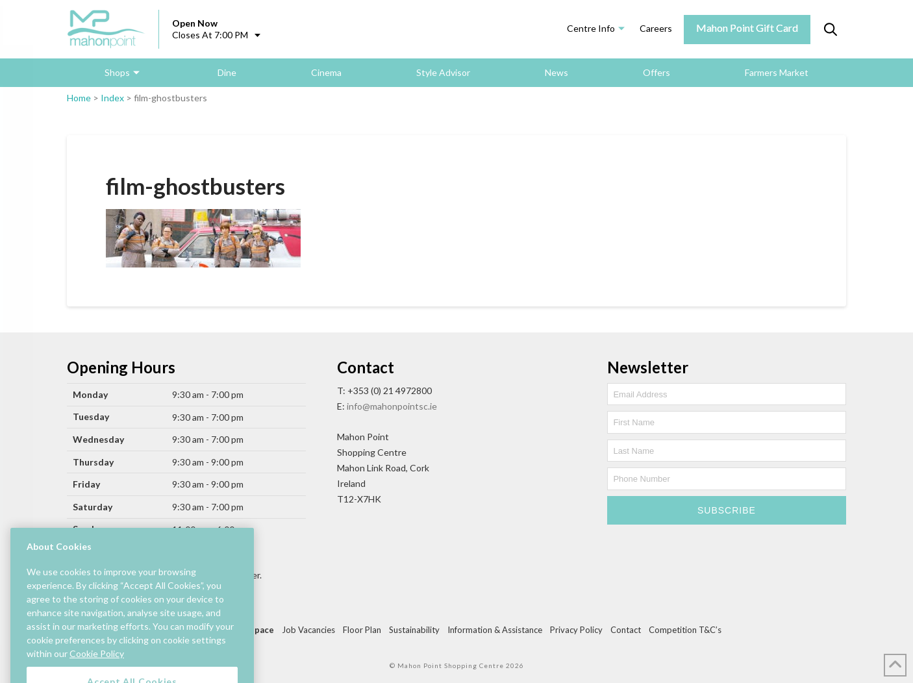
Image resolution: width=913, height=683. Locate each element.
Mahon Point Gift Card (747, 27)
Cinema (326, 72)
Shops (117, 72)
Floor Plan (362, 630)
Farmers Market (776, 72)
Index (112, 97)
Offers (656, 72)
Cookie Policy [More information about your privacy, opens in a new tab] (96, 665)
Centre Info (591, 28)
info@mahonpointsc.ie (392, 406)
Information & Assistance (494, 630)
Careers (656, 28)
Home (79, 97)
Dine (227, 72)
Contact (625, 630)
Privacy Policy (576, 630)
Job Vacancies (308, 630)
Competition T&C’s (685, 630)
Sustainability (414, 630)
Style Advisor (443, 72)
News (556, 72)
